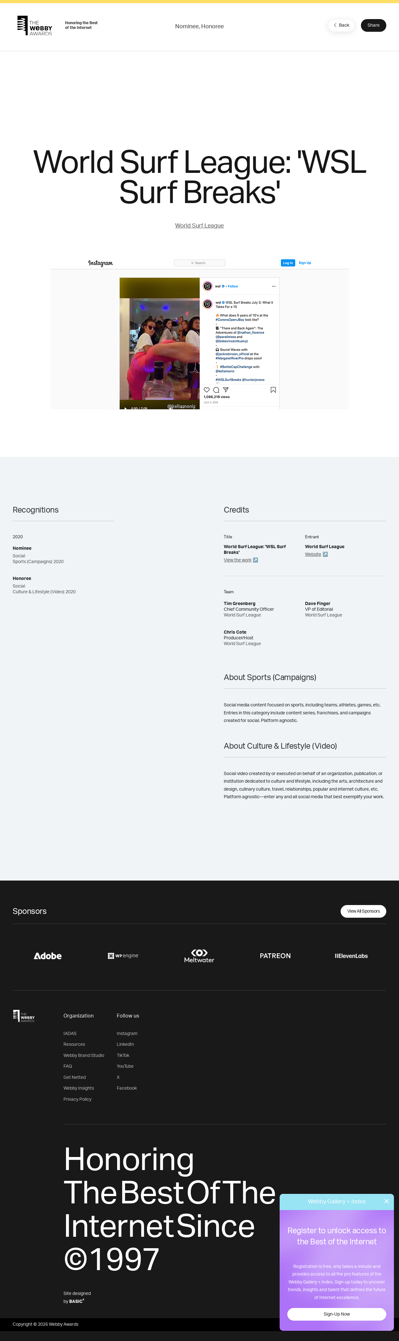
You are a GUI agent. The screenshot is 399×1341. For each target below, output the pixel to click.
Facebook (127, 1088)
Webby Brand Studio (83, 1055)
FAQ (67, 1066)
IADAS (69, 1033)
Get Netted (74, 1077)
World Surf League (199, 226)
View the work (237, 560)
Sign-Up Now (337, 1314)
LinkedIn (125, 1044)
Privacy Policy (77, 1099)
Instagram (127, 1033)
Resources (74, 1044)
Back (340, 25)
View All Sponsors (363, 911)
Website (313, 554)
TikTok (123, 1055)
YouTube (125, 1066)
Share (374, 25)
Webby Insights (78, 1088)
